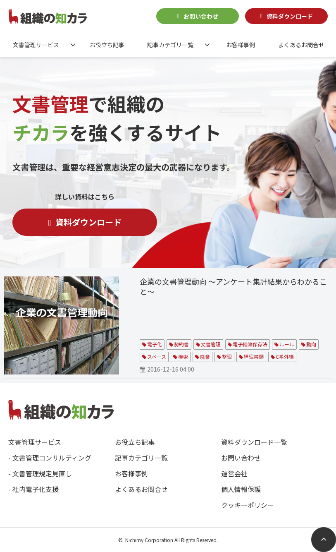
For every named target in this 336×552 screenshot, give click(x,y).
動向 (311, 344)
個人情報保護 (241, 489)
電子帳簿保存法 (250, 344)
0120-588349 (141, 15)
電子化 (154, 344)
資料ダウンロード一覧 (254, 442)
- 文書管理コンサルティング (49, 458)
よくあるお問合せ (301, 45)
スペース (156, 356)
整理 (227, 356)
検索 (183, 356)
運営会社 (234, 473)
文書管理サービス (36, 45)
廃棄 (205, 356)
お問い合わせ (200, 16)
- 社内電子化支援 (33, 489)
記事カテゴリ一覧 (170, 45)
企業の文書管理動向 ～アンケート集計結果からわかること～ (233, 286)
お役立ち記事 (107, 45)
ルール (286, 344)
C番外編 (285, 356)
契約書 (181, 344)
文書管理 (211, 344)
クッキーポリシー (247, 505)
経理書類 (254, 356)
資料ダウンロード (290, 16)
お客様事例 (240, 45)
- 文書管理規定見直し (40, 473)
